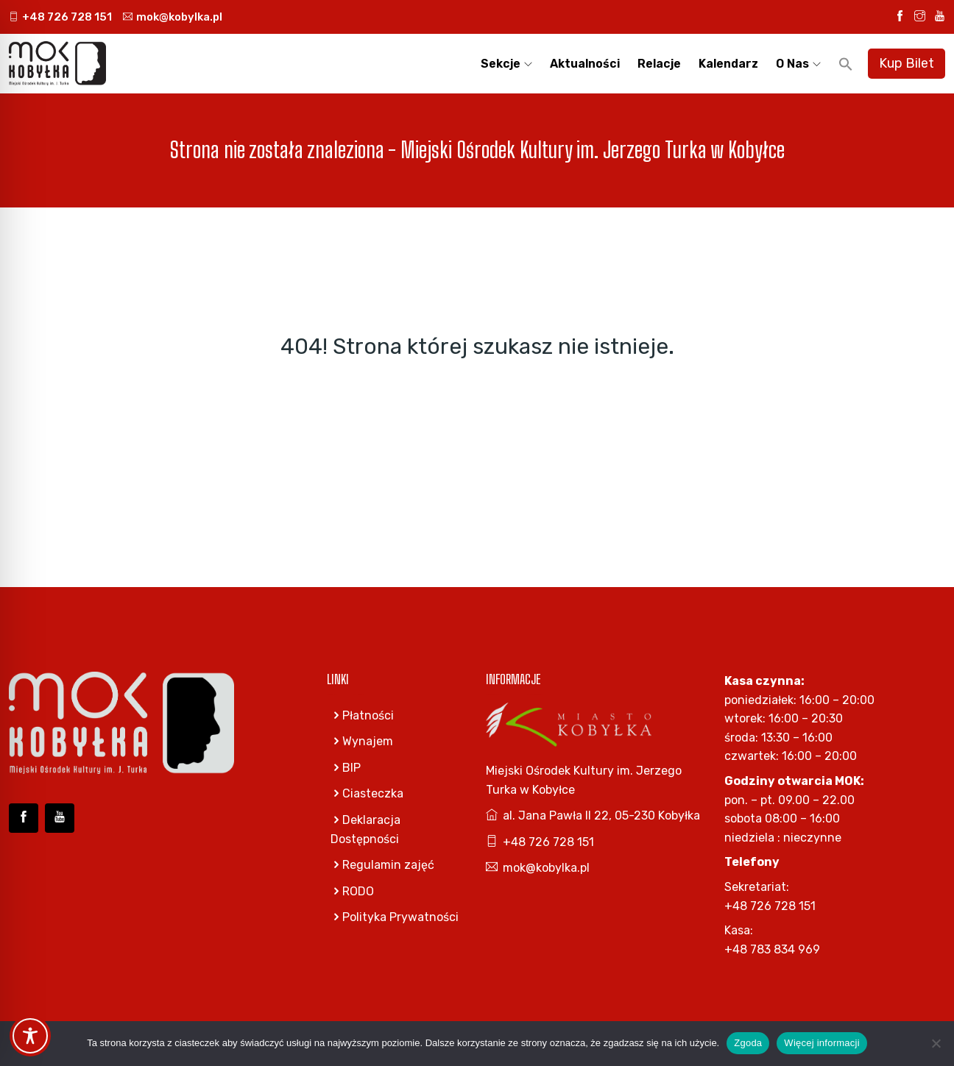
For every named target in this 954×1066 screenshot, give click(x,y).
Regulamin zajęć (382, 865)
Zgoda (748, 1042)
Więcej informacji (822, 1042)
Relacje (659, 64)
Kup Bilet (906, 63)
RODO (352, 891)
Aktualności (585, 64)
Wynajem (362, 741)
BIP (346, 768)
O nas (792, 64)
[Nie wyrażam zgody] (935, 1043)
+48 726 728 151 (60, 17)
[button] (845, 64)
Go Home (477, 407)
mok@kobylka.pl (172, 17)
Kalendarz (728, 64)
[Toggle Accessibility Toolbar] (30, 1036)
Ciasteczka (367, 793)
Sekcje (500, 64)
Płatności (362, 715)
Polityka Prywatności (395, 917)
